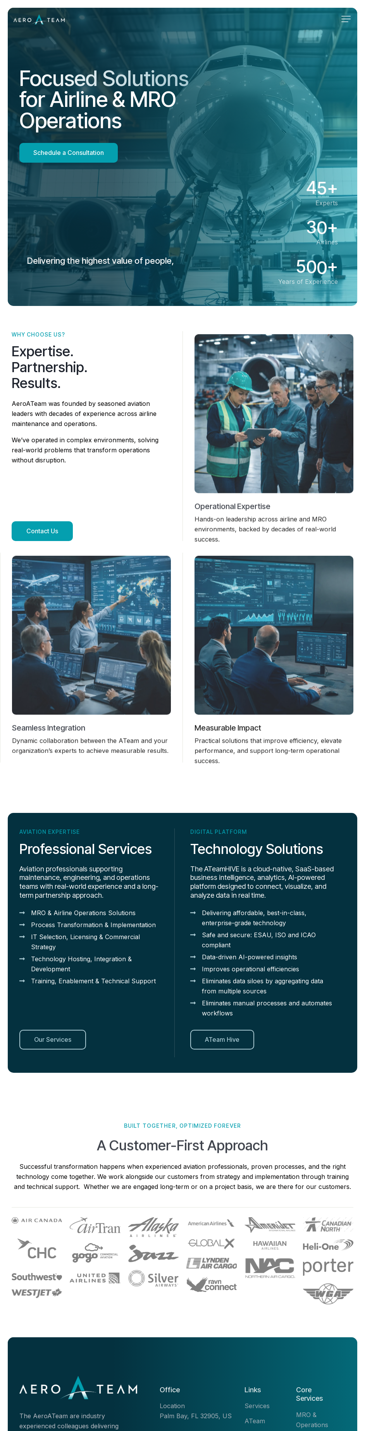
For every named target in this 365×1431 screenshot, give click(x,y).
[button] (346, 19)
